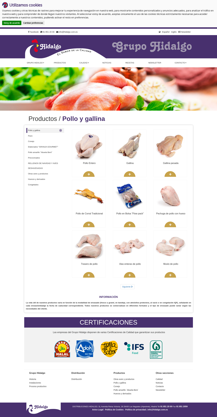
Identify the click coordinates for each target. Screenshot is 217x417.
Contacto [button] (180, 63)
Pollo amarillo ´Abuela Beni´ (126, 390)
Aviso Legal (97, 409)
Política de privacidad (135, 409)
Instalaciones (35, 383)
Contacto (160, 386)
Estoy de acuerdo (12, 23)
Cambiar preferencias (33, 23)
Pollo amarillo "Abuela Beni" (40, 152)
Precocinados (34, 158)
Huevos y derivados (36, 179)
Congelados (33, 185)
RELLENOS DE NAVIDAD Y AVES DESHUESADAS (43, 165)
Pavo (30, 136)
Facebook (33, 32)
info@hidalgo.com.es (67, 32)
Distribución (76, 379)
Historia (32, 379)
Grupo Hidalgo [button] (35, 63)
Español (166, 32)
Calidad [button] (84, 63)
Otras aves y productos (38, 174)
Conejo (31, 141)
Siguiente (127, 287)
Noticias (106, 63)
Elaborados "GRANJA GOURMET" (43, 147)
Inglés (173, 32)
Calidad (159, 379)
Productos (60, 63)
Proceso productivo (38, 386)
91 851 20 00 (47, 32)
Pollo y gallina (45, 130)
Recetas (129, 63)
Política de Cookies (114, 409)
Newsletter (184, 32)
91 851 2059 (182, 406)
